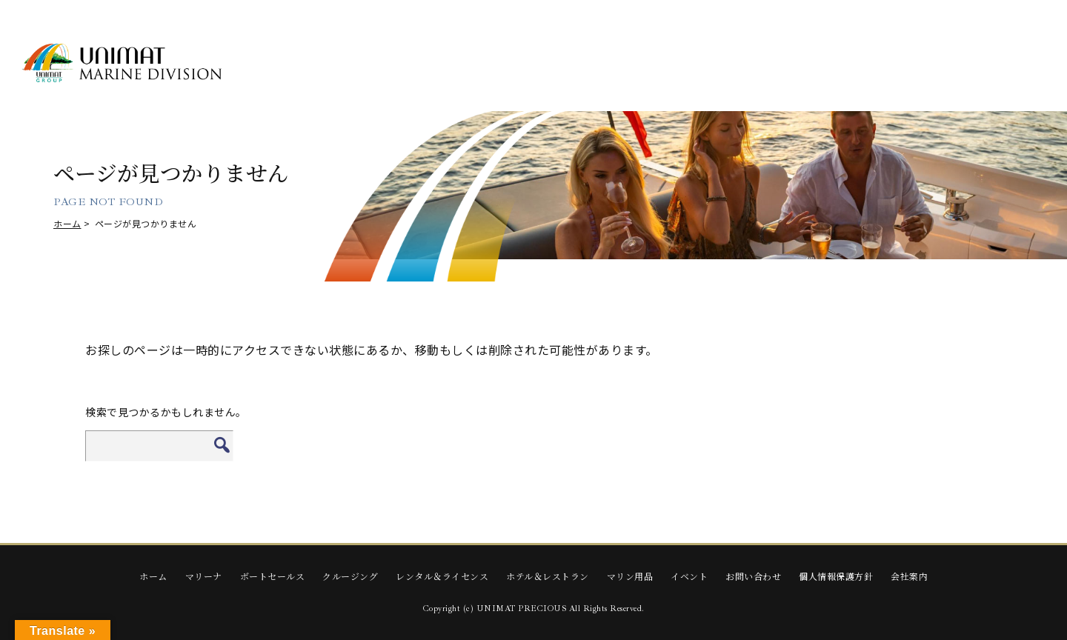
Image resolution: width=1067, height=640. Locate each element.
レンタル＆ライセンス (442, 576)
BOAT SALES (410, 64)
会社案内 (909, 576)
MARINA (295, 64)
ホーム (67, 223)
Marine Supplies (872, 64)
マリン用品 (630, 576)
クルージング (350, 576)
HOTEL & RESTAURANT (756, 64)
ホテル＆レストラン (547, 576)
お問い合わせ (753, 576)
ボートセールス (272, 576)
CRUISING (525, 64)
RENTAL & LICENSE (641, 64)
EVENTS (987, 64)
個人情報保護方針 (836, 576)
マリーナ (203, 576)
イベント (689, 576)
